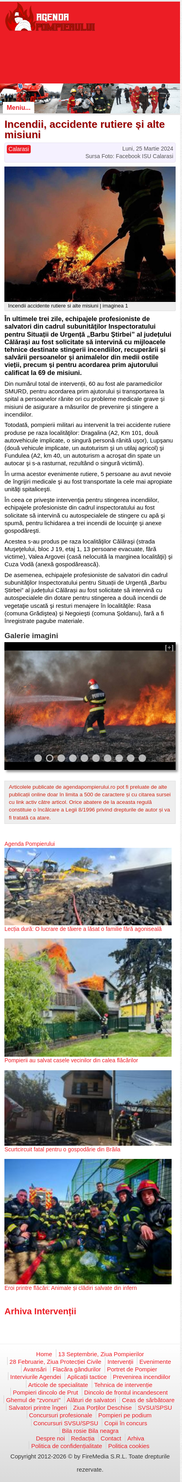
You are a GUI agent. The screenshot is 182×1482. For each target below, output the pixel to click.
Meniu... (19, 107)
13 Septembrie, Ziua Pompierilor (101, 1354)
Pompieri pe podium (124, 1415)
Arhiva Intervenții (40, 1311)
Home (44, 1354)
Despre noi (50, 1438)
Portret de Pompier (132, 1369)
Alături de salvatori (91, 1400)
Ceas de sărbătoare (148, 1400)
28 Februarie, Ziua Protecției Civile (55, 1361)
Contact (111, 1438)
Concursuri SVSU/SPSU (66, 1423)
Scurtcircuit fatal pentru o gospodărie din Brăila (62, 1149)
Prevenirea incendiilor (141, 1376)
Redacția (83, 1438)
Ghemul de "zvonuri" (33, 1400)
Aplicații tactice (87, 1376)
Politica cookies (128, 1445)
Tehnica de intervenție (123, 1384)
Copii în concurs (125, 1423)
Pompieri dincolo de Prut (45, 1392)
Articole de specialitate (58, 1384)
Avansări (35, 1369)
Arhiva (135, 1438)
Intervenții (120, 1361)
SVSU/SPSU (155, 1407)
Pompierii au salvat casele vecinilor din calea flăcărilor (71, 1060)
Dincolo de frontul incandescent (126, 1392)
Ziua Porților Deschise (102, 1407)
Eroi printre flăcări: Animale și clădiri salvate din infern (70, 1288)
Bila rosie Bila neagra (90, 1430)
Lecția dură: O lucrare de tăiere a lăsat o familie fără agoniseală (83, 929)
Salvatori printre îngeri (37, 1407)
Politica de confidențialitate (66, 1445)
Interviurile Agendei (35, 1376)
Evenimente (155, 1361)
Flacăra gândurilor (77, 1369)
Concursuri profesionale (60, 1415)
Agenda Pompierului (29, 844)
